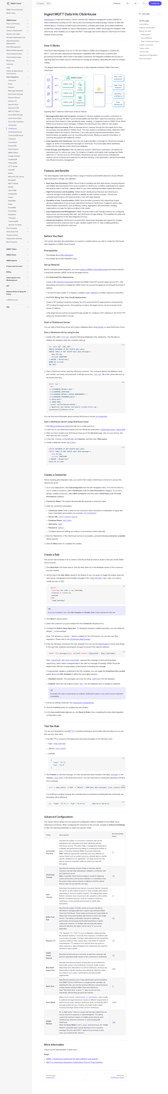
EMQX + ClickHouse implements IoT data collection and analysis (72, 1059)
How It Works (144, 24)
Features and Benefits (147, 28)
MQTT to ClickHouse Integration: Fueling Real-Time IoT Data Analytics (74, 1062)
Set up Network (146, 38)
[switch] (144, 3)
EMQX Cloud (13, 3)
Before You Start (145, 31)
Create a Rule (144, 48)
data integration (66, 255)
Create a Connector (146, 45)
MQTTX (70, 731)
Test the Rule (144, 52)
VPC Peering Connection (63, 282)
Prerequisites (145, 34)
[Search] (44, 3)
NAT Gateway (92, 293)
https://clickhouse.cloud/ (60, 426)
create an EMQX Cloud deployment (94, 269)
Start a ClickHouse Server (150, 41)
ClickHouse (48, 19)
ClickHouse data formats (80, 639)
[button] (27, 20)
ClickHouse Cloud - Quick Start (112, 429)
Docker (101, 327)
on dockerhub (101, 416)
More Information (145, 59)
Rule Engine (103, 644)
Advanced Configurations (148, 55)
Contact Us (155, 3)
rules (75, 258)
